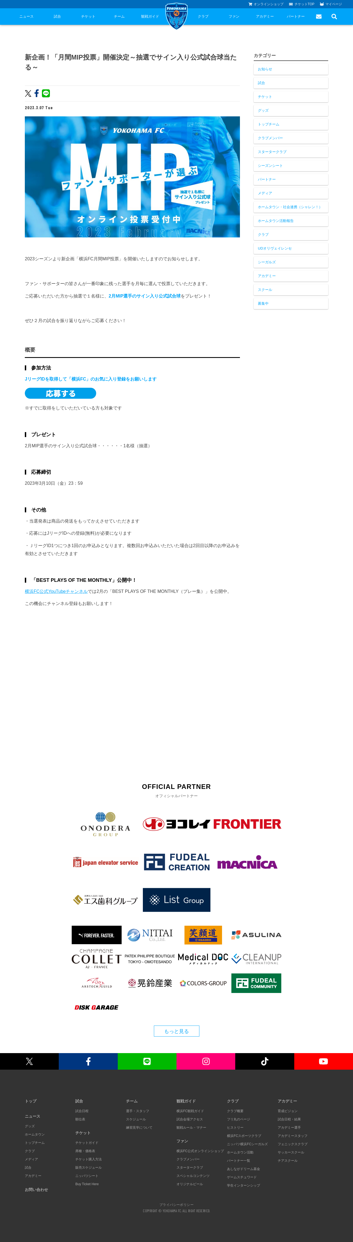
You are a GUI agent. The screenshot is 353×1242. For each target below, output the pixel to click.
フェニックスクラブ (292, 1144)
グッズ (263, 110)
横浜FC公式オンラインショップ (200, 1151)
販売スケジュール (88, 1167)
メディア (265, 193)
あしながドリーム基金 (243, 1169)
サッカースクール (291, 1152)
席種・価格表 (85, 1151)
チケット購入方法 (88, 1159)
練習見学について (139, 1127)
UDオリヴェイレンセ (275, 248)
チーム (119, 16)
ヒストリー (235, 1127)
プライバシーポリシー (176, 1204)
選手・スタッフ (137, 1111)
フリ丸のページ (238, 1119)
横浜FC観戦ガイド (190, 1111)
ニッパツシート (86, 1176)
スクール (265, 290)
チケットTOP (301, 4)
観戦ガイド (150, 16)
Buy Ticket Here (87, 1184)
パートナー (296, 16)
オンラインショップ (266, 4)
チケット (88, 16)
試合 (57, 16)
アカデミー (265, 16)
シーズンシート (270, 166)
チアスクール (288, 1161)
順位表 (80, 1119)
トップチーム (268, 124)
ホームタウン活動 (240, 1152)
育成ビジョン (288, 1111)
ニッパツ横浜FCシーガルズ (247, 1144)
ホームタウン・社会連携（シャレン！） (290, 207)
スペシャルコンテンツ (193, 1176)
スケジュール (136, 1119)
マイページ (331, 4)
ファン (234, 16)
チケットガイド (86, 1143)
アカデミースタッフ (292, 1136)
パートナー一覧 (238, 1161)
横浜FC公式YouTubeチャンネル (56, 591)
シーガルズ (267, 262)
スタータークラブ (272, 152)
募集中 (263, 303)
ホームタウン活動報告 (276, 221)
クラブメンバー (270, 138)
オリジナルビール (189, 1184)
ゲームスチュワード (242, 1177)
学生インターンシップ (243, 1185)
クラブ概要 (235, 1111)
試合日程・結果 (289, 1119)
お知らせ (265, 69)
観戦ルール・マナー (191, 1127)
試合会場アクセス (189, 1119)
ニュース (26, 16)
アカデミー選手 (289, 1127)
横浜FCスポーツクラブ (244, 1136)
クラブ (203, 16)
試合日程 (82, 1111)
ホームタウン (35, 1134)
